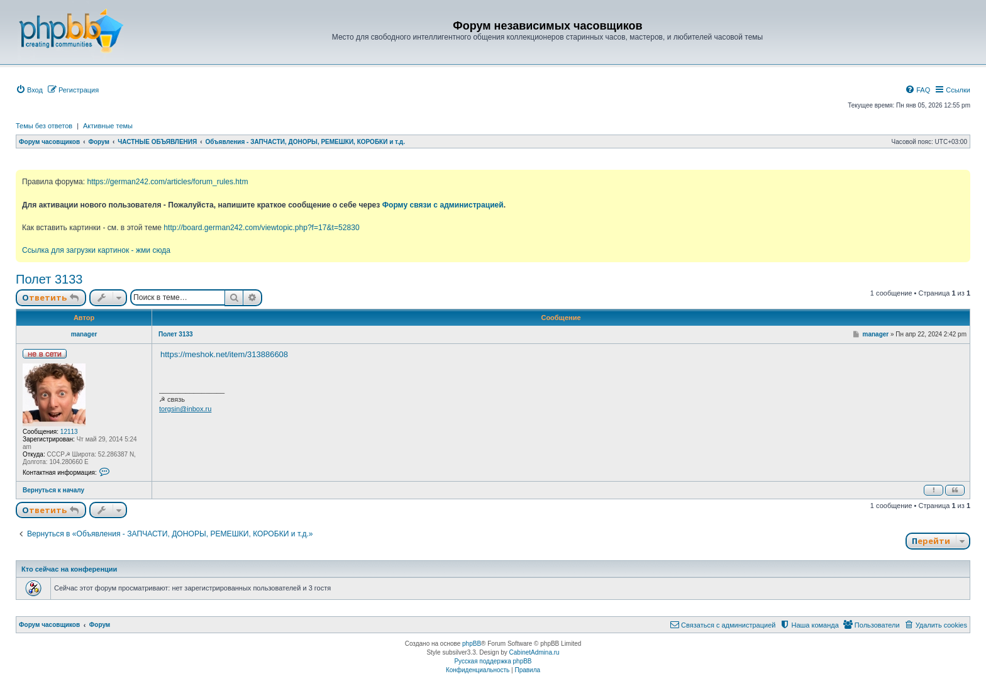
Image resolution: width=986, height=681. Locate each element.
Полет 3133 (49, 279)
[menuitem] (29, 89)
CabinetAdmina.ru (534, 652)
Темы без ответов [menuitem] (44, 126)
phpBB (471, 643)
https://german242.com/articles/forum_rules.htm (167, 181)
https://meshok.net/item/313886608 (224, 354)
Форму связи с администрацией (443, 205)
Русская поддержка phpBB (492, 661)
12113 (69, 431)
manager (84, 334)
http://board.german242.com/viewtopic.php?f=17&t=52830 (261, 227)
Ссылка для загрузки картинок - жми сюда (96, 250)
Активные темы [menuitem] (108, 126)
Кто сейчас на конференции (69, 569)
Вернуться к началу (53, 490)
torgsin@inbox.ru (185, 408)
